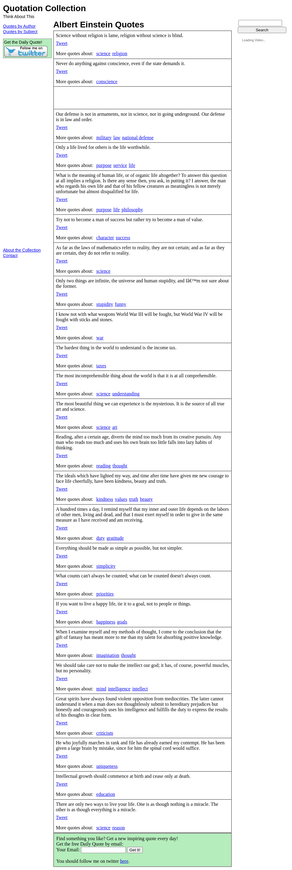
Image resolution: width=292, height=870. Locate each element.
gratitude (115, 538)
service (120, 165)
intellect (140, 688)
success (123, 237)
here (124, 861)
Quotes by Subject (20, 31)
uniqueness (107, 766)
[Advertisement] (126, 98)
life (132, 165)
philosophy (132, 209)
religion (119, 53)
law (116, 137)
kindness (104, 499)
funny (120, 304)
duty (100, 538)
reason (118, 827)
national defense (138, 137)
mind (101, 688)
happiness (105, 621)
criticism (104, 733)
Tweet (61, 43)
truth (133, 499)
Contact (10, 255)
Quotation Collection (44, 8)
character (105, 237)
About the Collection (22, 250)
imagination (107, 655)
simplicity (106, 566)
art (114, 427)
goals (122, 621)
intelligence (119, 688)
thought (120, 465)
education (105, 794)
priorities (105, 593)
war (100, 337)
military (104, 137)
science (103, 53)
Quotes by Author (19, 26)
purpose (104, 165)
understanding (126, 393)
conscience (106, 81)
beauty (146, 499)
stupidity (104, 304)
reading (103, 465)
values (121, 499)
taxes (101, 365)
